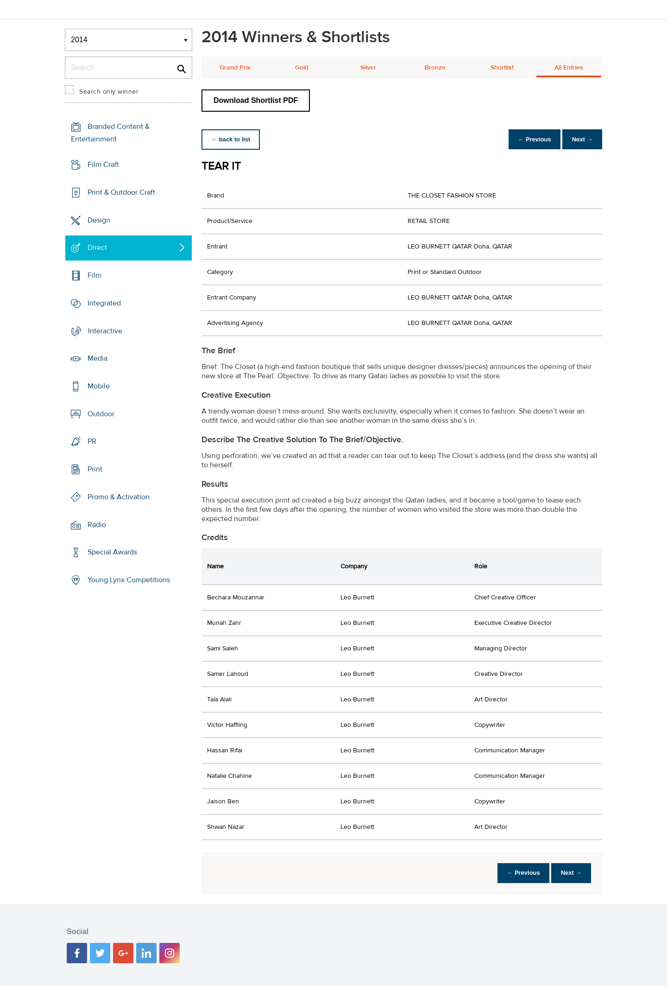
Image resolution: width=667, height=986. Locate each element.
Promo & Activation (119, 497)
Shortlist (502, 68)
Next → (580, 139)
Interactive (105, 330)
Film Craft (103, 164)
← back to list (232, 139)
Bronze (435, 68)
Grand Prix (235, 68)
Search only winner (108, 92)
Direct (97, 247)
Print (95, 469)
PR (92, 441)
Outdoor (101, 414)
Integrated (104, 303)
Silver (368, 68)
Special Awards (112, 552)
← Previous (530, 139)
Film (94, 275)
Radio (97, 524)
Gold (301, 68)
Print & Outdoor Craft (121, 192)
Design (99, 219)
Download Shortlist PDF (256, 100)
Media (97, 358)
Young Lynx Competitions (129, 580)
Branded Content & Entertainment (110, 133)
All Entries (568, 68)
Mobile (99, 386)
